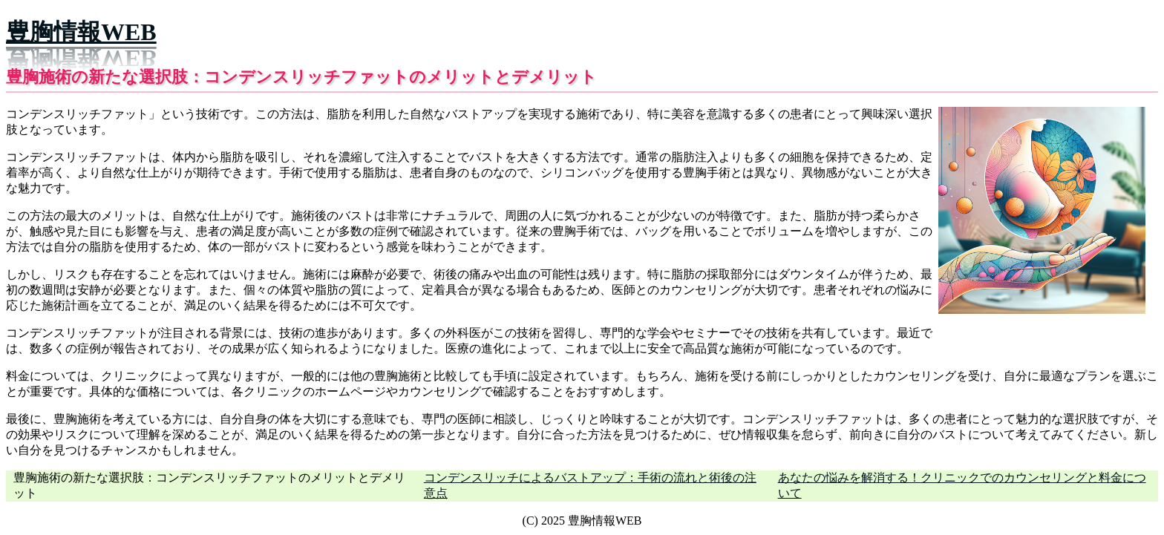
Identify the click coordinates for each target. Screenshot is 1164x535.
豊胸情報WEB (81, 32)
